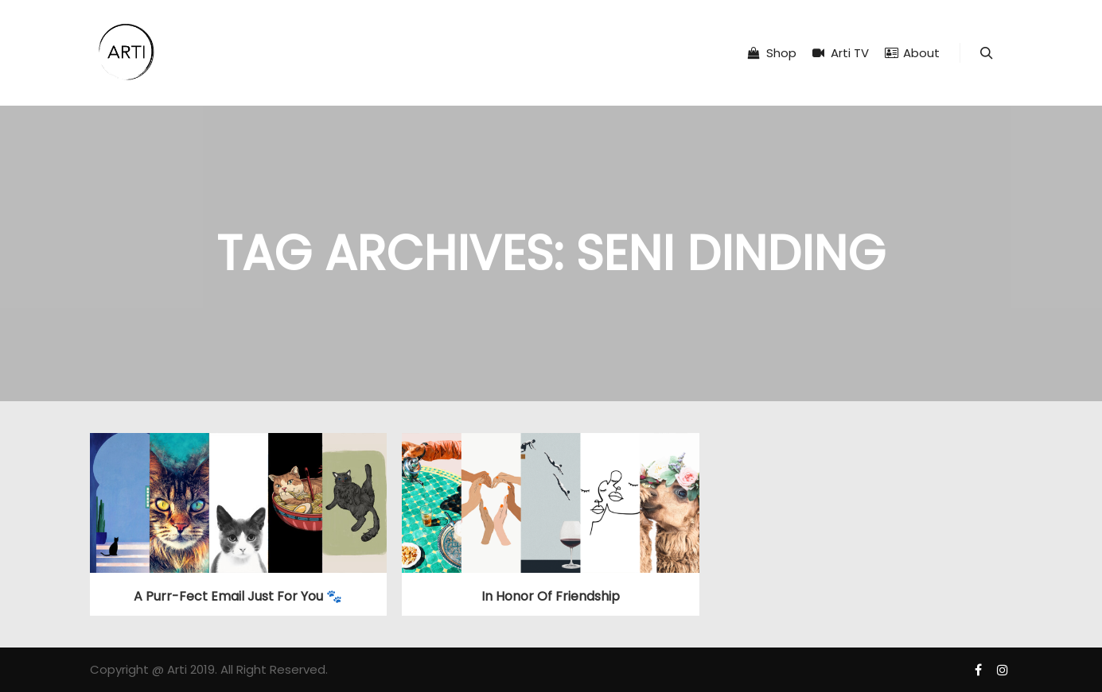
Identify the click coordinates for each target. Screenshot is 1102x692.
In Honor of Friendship (550, 596)
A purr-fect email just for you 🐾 (238, 596)
